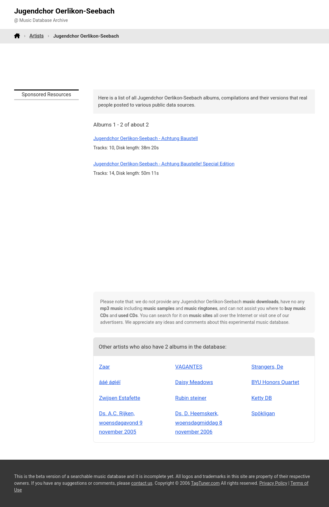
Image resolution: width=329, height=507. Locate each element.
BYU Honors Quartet (275, 382)
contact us (141, 483)
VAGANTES (188, 366)
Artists (37, 36)
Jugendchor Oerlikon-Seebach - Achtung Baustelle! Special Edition (163, 164)
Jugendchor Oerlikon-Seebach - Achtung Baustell (145, 138)
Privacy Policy (273, 483)
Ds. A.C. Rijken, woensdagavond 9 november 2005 (120, 422)
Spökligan (263, 413)
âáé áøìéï (109, 382)
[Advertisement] (164, 66)
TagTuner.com (205, 483)
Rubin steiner (190, 398)
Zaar (104, 366)
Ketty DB (262, 398)
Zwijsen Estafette (119, 398)
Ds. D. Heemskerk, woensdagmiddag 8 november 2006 (198, 422)
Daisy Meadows (194, 382)
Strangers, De (267, 366)
